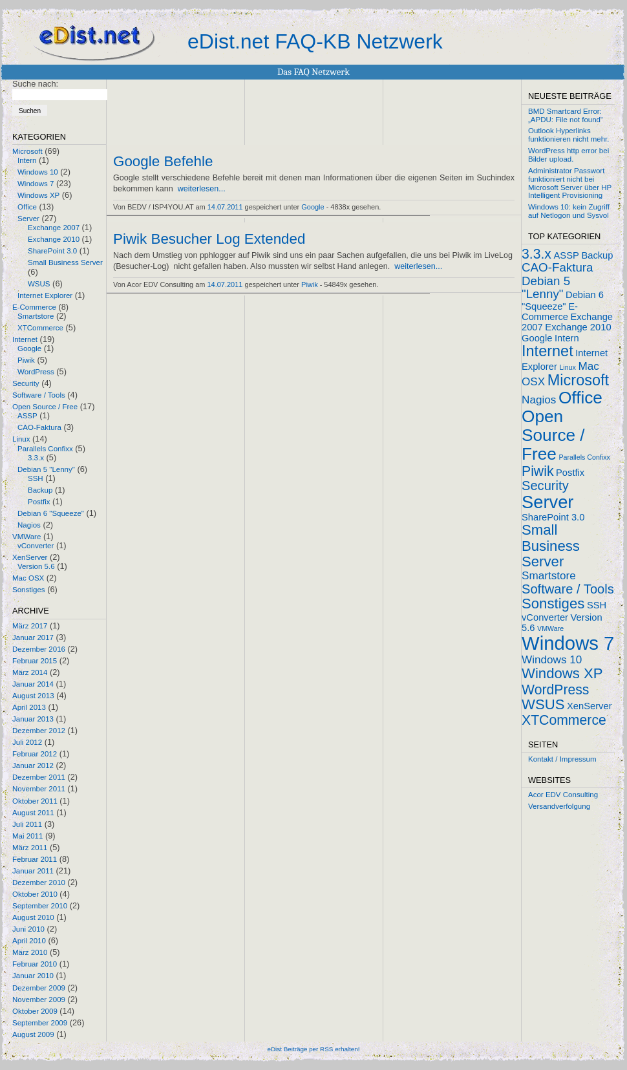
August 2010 (33, 917)
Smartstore (35, 316)
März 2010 (29, 952)
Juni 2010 (28, 929)
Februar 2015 (34, 661)
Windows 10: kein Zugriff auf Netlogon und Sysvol (569, 211)
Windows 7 (35, 183)
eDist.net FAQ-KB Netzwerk (315, 41)
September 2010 (39, 906)
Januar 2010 (33, 975)
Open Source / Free (45, 407)
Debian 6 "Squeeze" (50, 513)
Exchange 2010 (54, 239)
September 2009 (39, 1023)
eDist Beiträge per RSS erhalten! (313, 1049)
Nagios (29, 525)
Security (25, 383)
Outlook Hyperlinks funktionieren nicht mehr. (568, 135)
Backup (40, 490)
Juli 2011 (27, 824)
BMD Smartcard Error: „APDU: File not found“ (565, 115)
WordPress (35, 372)
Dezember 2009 (38, 988)
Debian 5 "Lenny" (46, 469)
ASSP (27, 416)
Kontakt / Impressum (562, 759)
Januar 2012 (33, 765)
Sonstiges (28, 590)
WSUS (39, 284)
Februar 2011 (34, 859)
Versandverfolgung (559, 806)
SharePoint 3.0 (52, 251)
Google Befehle (163, 161)
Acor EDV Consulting (563, 794)
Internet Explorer (44, 295)
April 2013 (29, 707)
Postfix (39, 502)
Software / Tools (38, 395)
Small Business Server (65, 262)
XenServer (29, 557)
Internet (24, 339)
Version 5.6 (36, 566)
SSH (35, 478)
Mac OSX (28, 578)
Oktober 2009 (35, 1011)
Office (27, 207)
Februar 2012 (34, 754)
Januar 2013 (33, 719)
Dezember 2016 (38, 649)
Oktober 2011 (35, 801)
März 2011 (29, 847)
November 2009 (38, 999)
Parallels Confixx (45, 449)
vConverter (35, 546)
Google (29, 348)
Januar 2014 (33, 684)
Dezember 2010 (38, 882)
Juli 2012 (27, 742)
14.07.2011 (225, 207)
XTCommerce (40, 328)
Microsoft (27, 151)
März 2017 (29, 626)
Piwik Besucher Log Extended (209, 239)
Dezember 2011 (38, 777)
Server (28, 218)
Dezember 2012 (38, 730)
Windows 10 (37, 172)
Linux (21, 439)
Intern (26, 160)
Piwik (26, 360)
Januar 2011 (33, 871)
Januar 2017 (33, 637)
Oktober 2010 (35, 894)
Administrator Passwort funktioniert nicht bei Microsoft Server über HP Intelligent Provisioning (569, 183)
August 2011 (33, 813)
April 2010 (29, 941)
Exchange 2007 (54, 227)
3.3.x (36, 458)
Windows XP (38, 195)
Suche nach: (35, 84)
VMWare (26, 536)
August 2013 (33, 696)
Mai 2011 (27, 836)
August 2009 (33, 1034)
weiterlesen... (202, 188)
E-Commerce (34, 307)
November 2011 (38, 789)
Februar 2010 (34, 964)
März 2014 (29, 672)
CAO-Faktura (39, 427)
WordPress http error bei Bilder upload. (568, 155)
